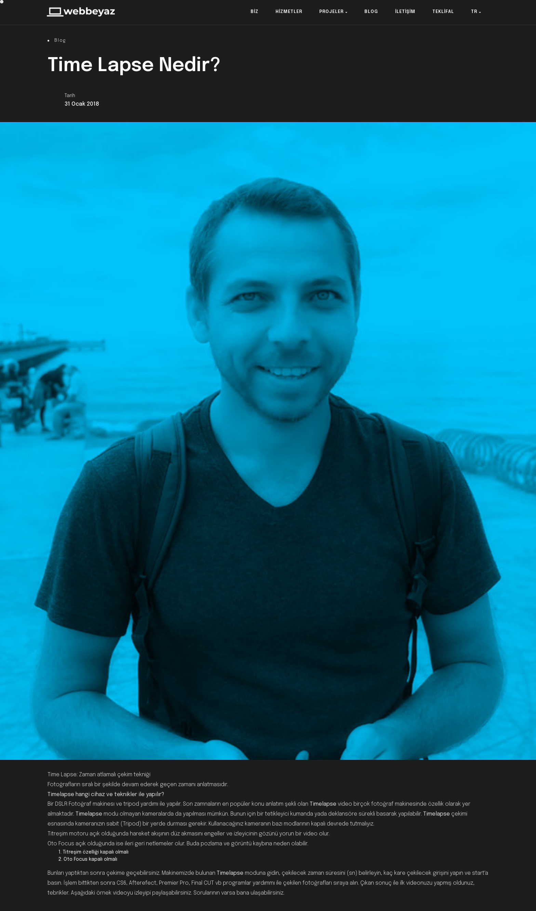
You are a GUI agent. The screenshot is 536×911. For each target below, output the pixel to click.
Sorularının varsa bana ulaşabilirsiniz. (238, 893)
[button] (254, 12)
